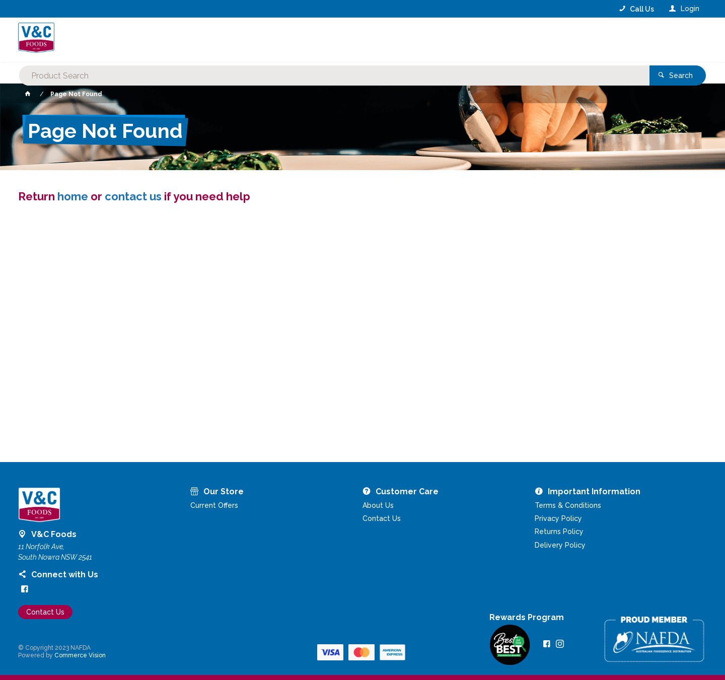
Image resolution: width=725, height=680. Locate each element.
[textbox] (321, 40)
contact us (133, 196)
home (72, 196)
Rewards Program (526, 617)
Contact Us (45, 612)
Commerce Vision (80, 655)
